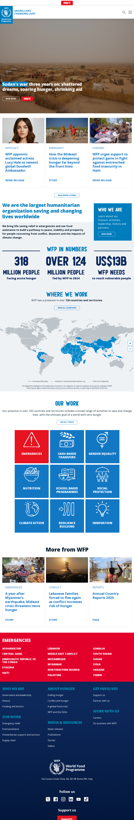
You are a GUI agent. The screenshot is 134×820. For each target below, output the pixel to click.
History (6, 700)
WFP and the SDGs (57, 712)
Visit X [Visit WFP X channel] (48, 799)
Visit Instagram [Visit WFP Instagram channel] (63, 799)
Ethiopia (8, 667)
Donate (67, 3)
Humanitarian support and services (21, 734)
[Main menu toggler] (130, 12)
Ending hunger (56, 695)
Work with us (106, 711)
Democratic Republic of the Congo (19, 660)
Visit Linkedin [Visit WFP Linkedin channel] (71, 799)
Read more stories (67, 195)
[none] (67, 66)
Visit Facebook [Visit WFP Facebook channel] (55, 799)
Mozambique (57, 659)
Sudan (97, 659)
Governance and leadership (16, 695)
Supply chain (9, 740)
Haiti (5, 672)
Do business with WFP (105, 723)
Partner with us (101, 700)
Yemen (97, 675)
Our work (11, 716)
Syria (97, 664)
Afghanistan (11, 648)
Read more (11, 98)
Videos (51, 746)
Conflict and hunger (58, 700)
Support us (99, 695)
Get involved (105, 688)
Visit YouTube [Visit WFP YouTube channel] (78, 799)
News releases (55, 729)
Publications (54, 734)
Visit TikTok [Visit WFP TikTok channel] (86, 799)
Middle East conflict (63, 653)
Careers (97, 717)
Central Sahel (12, 653)
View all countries (67, 308)
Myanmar (55, 664)
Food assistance (10, 729)
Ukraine (98, 669)
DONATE (27, 99)
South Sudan (102, 653)
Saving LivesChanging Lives (24, 12)
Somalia (99, 648)
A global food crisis (58, 706)
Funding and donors (13, 706)
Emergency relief (11, 723)
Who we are (13, 688)
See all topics (67, 422)
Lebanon (54, 648)
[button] (130, 343)
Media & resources (65, 722)
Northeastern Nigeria (64, 669)
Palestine (54, 675)
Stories (51, 740)
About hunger (61, 688)
